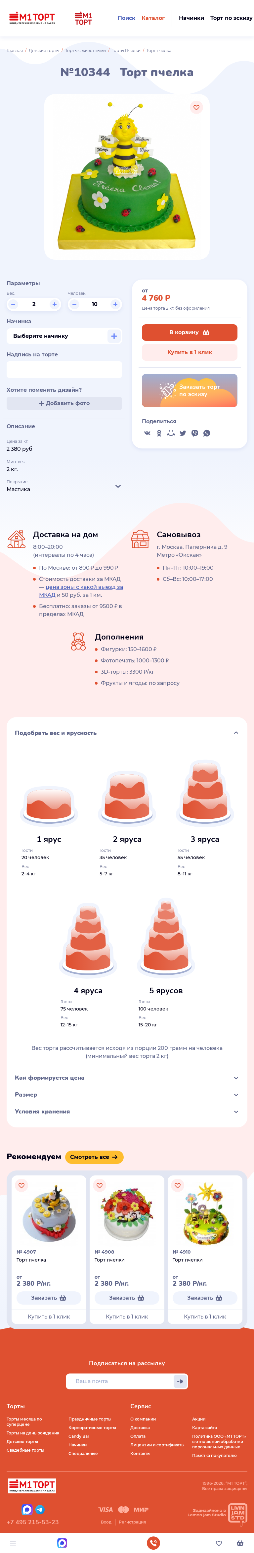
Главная (15, 50)
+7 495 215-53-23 (33, 1522)
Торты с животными (85, 50)
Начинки (77, 1444)
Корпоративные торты (92, 1427)
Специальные (83, 1453)
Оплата (138, 1436)
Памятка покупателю (214, 1455)
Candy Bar (78, 1436)
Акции (198, 1419)
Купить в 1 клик (189, 352)
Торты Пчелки (126, 50)
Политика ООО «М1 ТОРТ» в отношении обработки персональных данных (219, 1441)
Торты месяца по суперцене (24, 1422)
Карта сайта (204, 1427)
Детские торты (44, 50)
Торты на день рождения (33, 1432)
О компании (143, 1419)
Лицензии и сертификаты (157, 1444)
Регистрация (132, 1522)
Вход (106, 1522)
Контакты (140, 1453)
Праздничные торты (89, 1419)
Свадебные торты (25, 1450)
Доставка (140, 1427)
